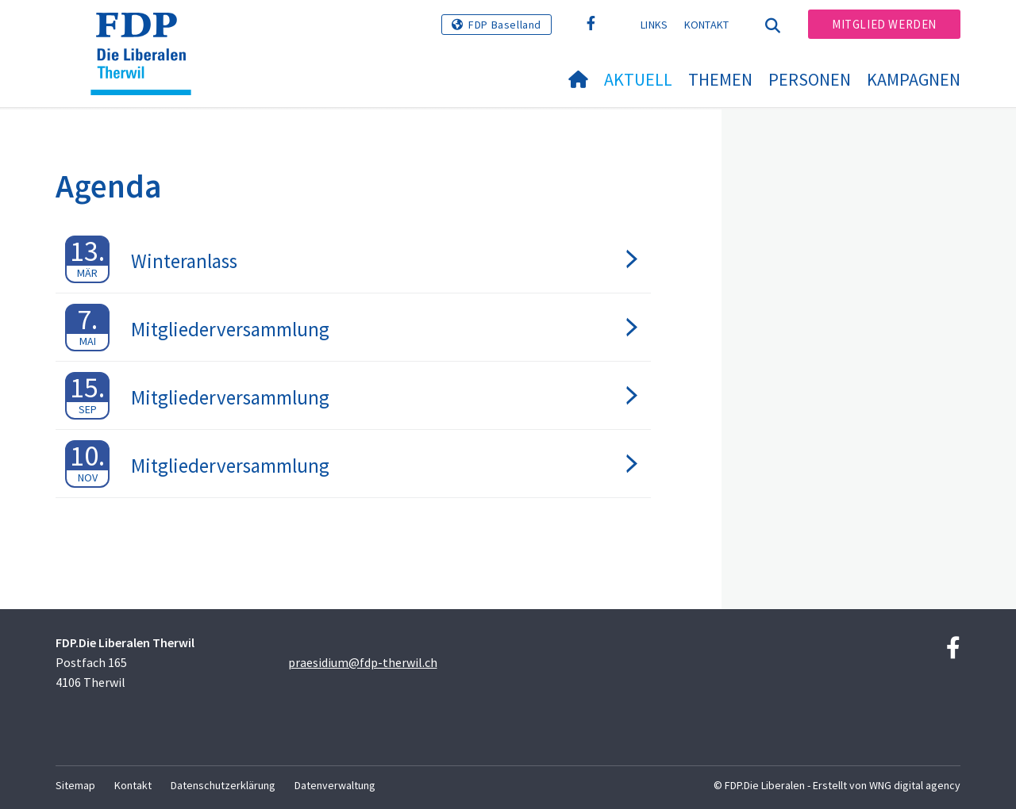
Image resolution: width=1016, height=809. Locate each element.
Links (654, 24)
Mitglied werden (884, 24)
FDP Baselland (504, 24)
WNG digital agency (914, 785)
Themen (720, 79)
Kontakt (706, 24)
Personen (809, 79)
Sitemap (75, 785)
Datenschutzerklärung (223, 785)
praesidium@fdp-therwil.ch (362, 662)
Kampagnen (913, 79)
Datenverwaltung (334, 785)
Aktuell (638, 79)
